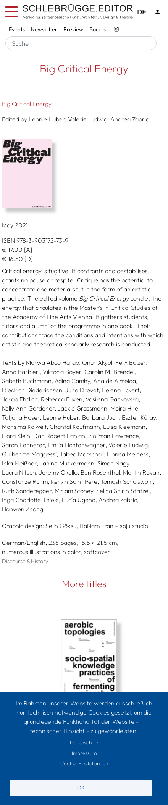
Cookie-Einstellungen (84, 763)
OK (81, 787)
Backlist (98, 29)
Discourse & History (25, 561)
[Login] (157, 12)
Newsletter (44, 29)
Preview (73, 29)
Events (17, 29)
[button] (84, 173)
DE (141, 12)
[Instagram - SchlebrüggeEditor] (116, 30)
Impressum (84, 753)
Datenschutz (84, 742)
